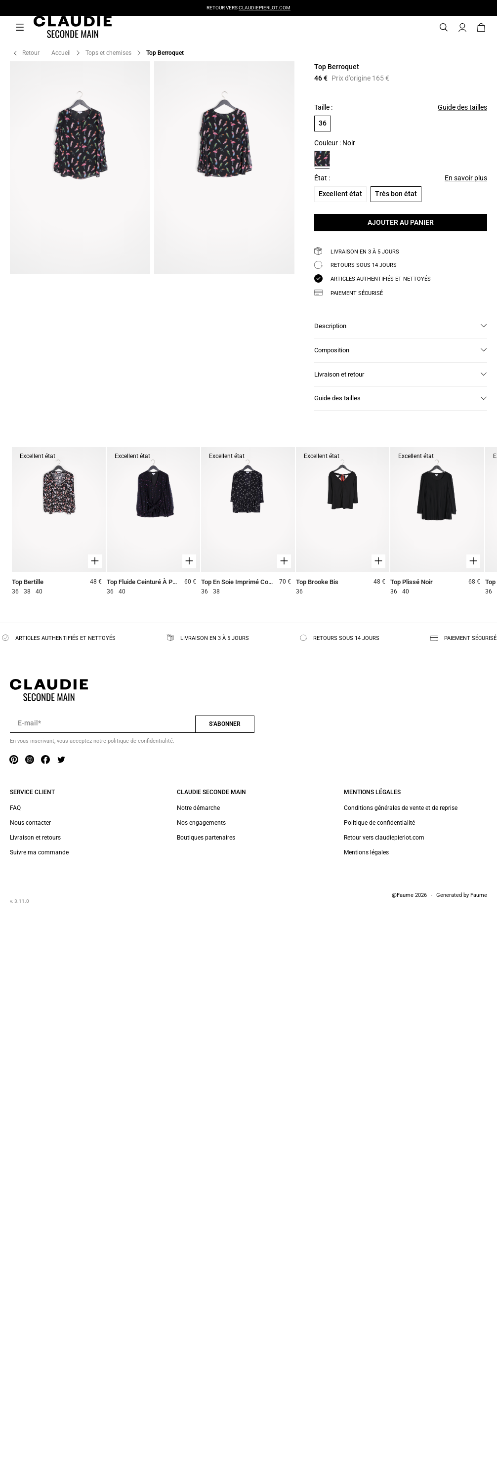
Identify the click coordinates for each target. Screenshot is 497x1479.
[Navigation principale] (20, 28)
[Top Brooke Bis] (343, 522)
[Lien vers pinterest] (14, 760)
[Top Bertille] (59, 522)
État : (322, 178)
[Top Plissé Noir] (437, 522)
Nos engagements (201, 822)
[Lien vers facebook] (45, 760)
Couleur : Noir (334, 143)
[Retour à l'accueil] (61, 28)
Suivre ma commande (39, 852)
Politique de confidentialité (379, 822)
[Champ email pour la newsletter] (102, 723)
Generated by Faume (461, 895)
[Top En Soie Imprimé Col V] (248, 522)
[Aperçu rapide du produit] (95, 561)
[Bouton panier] (481, 28)
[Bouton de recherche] (444, 28)
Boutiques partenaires (206, 837)
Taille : (323, 107)
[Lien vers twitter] (61, 760)
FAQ (15, 807)
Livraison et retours (35, 837)
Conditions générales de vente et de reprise (400, 807)
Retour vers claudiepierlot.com (384, 837)
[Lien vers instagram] (30, 760)
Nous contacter (30, 822)
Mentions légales (366, 852)
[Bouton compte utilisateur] (462, 28)
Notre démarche (198, 807)
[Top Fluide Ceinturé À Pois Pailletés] (154, 522)
